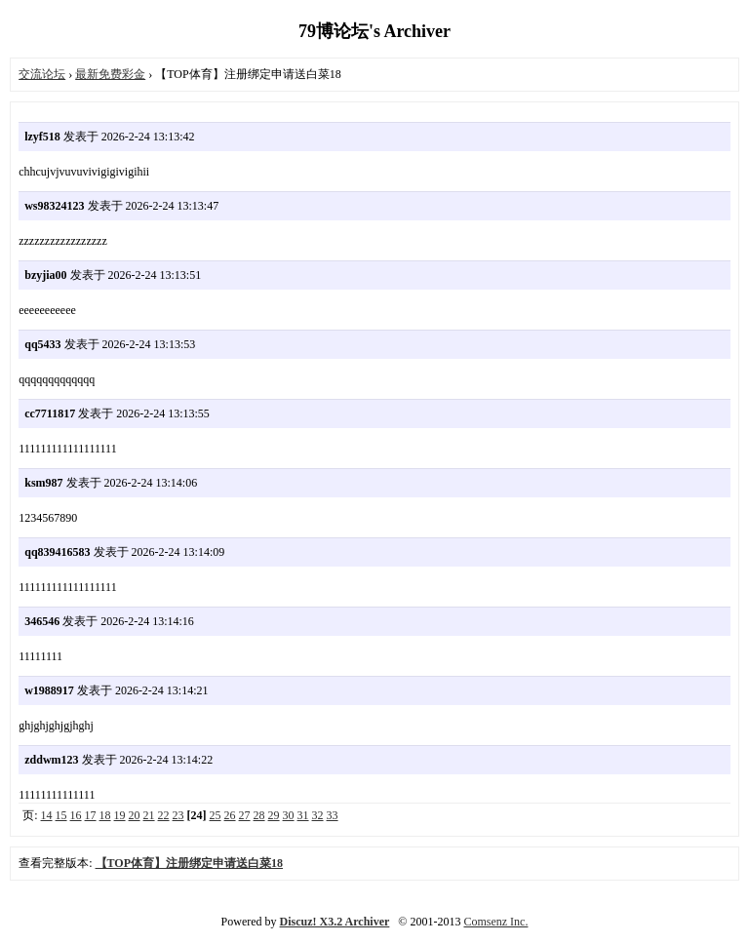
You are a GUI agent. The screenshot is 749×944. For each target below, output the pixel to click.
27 (245, 815)
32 (318, 815)
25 (215, 815)
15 (61, 815)
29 (274, 815)
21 (149, 815)
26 (230, 815)
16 (76, 815)
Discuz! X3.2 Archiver (335, 921)
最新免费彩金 (110, 74)
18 (105, 815)
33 (332, 815)
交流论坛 (42, 74)
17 (91, 815)
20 (134, 815)
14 (47, 815)
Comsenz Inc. (495, 921)
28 (259, 815)
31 (303, 815)
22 (164, 815)
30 (289, 815)
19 (120, 815)
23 (178, 815)
